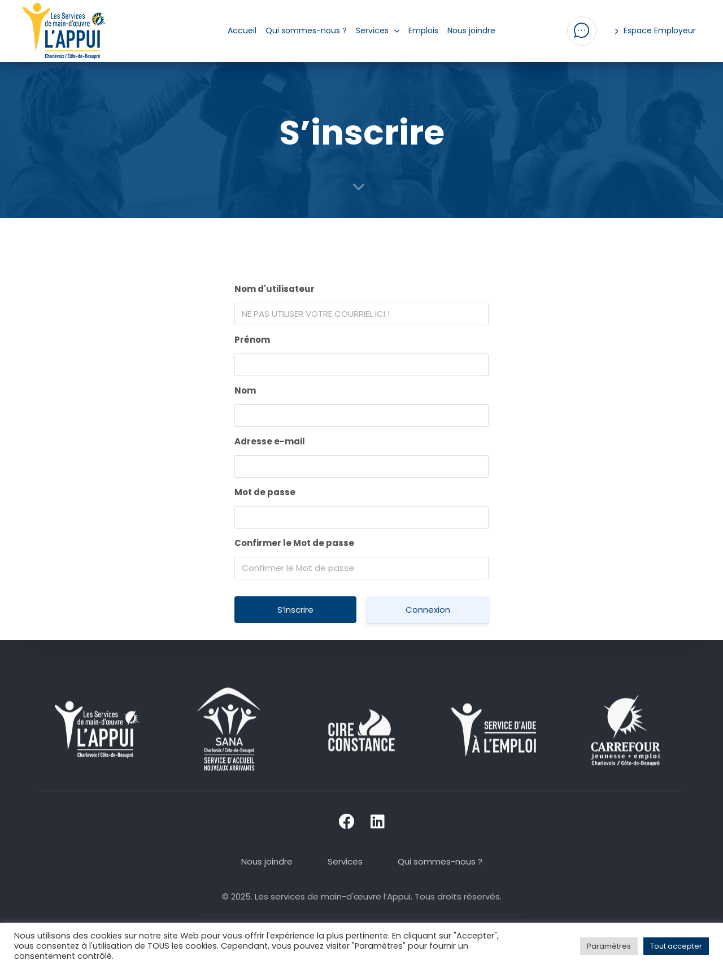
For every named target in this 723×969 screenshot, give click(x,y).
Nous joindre (471, 30)
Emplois (423, 30)
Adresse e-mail (269, 441)
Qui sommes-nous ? (306, 30)
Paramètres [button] (609, 946)
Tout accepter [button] (676, 946)
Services (378, 30)
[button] (581, 31)
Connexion (428, 610)
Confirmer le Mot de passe (294, 543)
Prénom (252, 340)
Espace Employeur (655, 30)
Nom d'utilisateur (274, 289)
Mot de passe (264, 492)
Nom (245, 390)
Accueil (242, 30)
